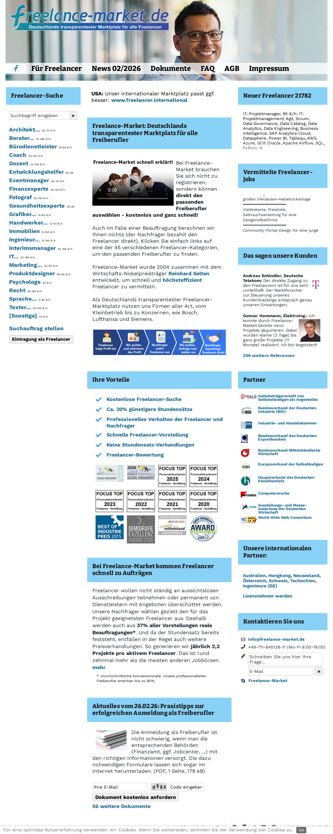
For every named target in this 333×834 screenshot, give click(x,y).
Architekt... (32, 129)
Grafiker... (30, 214)
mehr (98, 667)
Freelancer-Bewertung (134, 455)
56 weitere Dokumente (121, 806)
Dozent (27, 163)
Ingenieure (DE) (259, 585)
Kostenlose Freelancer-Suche (143, 400)
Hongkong (279, 575)
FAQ (208, 68)
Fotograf (28, 197)
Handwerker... (36, 222)
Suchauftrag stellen (36, 328)
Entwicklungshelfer (41, 172)
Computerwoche (273, 493)
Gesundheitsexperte (41, 205)
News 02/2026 (116, 68)
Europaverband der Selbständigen (290, 465)
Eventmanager (36, 180)
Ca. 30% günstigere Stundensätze (149, 410)
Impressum (269, 68)
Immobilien (32, 231)
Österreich (254, 580)
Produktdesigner (40, 273)
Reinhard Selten (188, 273)
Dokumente (171, 68)
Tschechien (301, 580)
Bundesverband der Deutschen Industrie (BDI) (286, 411)
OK (301, 830)
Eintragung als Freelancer (41, 339)
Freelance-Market (267, 680)
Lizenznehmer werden (267, 595)
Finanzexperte (37, 188)
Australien (254, 575)
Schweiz (277, 580)
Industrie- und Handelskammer (287, 424)
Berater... (30, 138)
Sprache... (30, 298)
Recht (25, 290)
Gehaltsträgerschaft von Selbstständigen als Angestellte (287, 399)
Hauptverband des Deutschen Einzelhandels (285, 480)
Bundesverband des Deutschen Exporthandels (287, 438)
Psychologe (30, 282)
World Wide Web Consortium (284, 517)
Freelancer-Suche (37, 95)
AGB (231, 68)
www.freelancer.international (149, 100)
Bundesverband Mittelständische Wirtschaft (289, 453)
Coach (26, 155)
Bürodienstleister (40, 146)
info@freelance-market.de (276, 639)
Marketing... (33, 265)
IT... (22, 256)
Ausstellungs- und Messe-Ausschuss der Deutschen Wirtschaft (282, 509)
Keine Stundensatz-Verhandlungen (149, 446)
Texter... (28, 307)
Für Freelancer (56, 68)
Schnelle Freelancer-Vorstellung (146, 435)
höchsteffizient (182, 280)
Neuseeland (306, 575)
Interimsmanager (41, 248)
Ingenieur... (32, 239)
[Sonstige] (28, 315)
